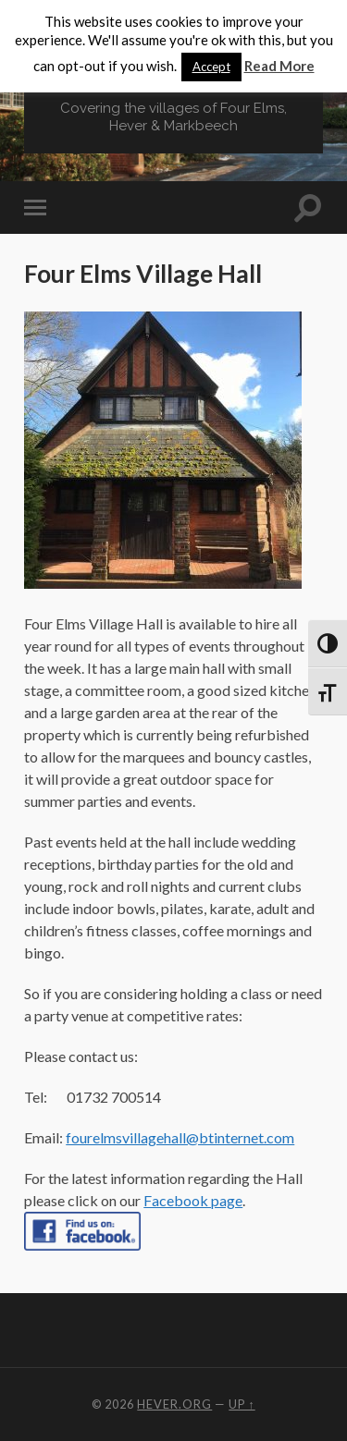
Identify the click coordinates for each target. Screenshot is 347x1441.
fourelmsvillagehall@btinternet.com (180, 1137)
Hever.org (174, 1404)
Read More (279, 65)
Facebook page (192, 1200)
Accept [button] (211, 66)
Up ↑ (241, 1404)
